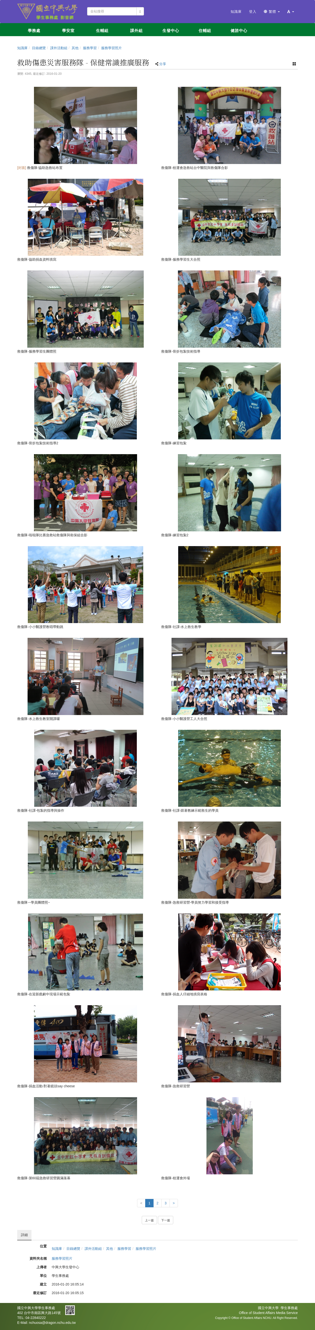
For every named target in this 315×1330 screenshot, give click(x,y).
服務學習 (90, 48)
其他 (75, 48)
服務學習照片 (111, 48)
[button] (291, 11)
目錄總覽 (39, 48)
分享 (162, 64)
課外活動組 (58, 48)
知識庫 (22, 48)
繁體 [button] (272, 12)
